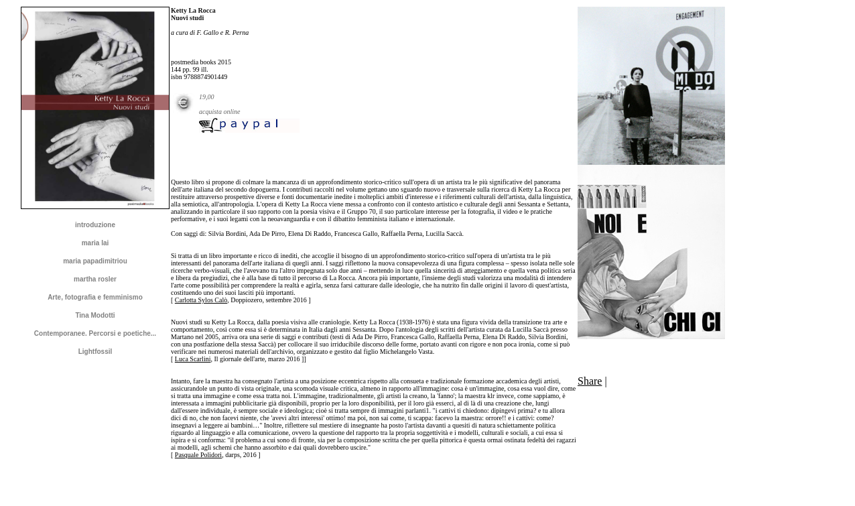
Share (590, 381)
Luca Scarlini (193, 359)
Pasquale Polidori (198, 454)
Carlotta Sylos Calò (201, 300)
